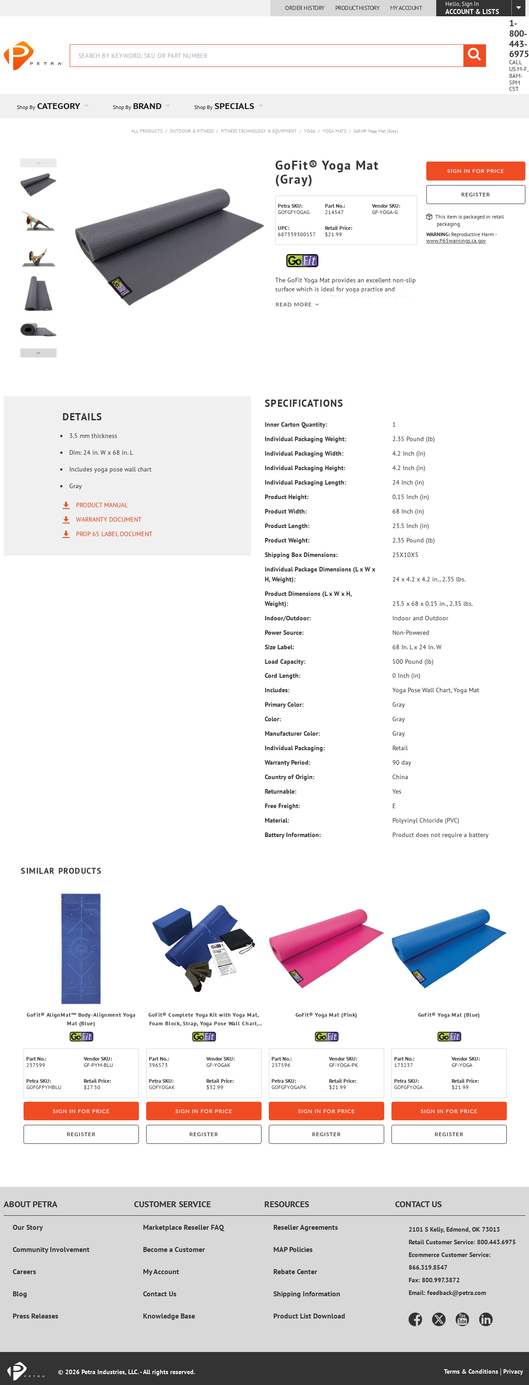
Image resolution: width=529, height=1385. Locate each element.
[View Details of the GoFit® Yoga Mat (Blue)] (449, 948)
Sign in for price (475, 170)
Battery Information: (293, 835)
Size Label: (279, 647)
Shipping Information (306, 1293)
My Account (406, 8)
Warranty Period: (287, 762)
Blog (20, 1293)
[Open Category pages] (91, 106)
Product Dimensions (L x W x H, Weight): (308, 599)
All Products (146, 131)
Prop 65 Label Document (114, 534)
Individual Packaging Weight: (305, 439)
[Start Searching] (474, 55)
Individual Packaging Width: (304, 453)
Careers (24, 1271)
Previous (38, 162)
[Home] (33, 55)
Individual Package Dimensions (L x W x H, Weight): (320, 574)
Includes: (277, 690)
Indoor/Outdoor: (288, 618)
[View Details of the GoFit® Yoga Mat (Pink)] (326, 948)
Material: (277, 820)
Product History (357, 8)
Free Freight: (282, 806)
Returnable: (280, 791)
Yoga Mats (334, 131)
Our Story (28, 1227)
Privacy (513, 1371)
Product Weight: (287, 540)
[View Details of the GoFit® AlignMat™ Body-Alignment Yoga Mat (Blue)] (81, 948)
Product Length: (287, 526)
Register (475, 194)
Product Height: (287, 497)
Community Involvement (51, 1249)
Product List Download (309, 1315)
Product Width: (286, 511)
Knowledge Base (169, 1315)
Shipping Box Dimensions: (301, 555)
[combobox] (278, 55)
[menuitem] (51, 106)
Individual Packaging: (295, 748)
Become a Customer (174, 1249)
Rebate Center (295, 1271)
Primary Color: (284, 704)
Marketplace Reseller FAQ (183, 1227)
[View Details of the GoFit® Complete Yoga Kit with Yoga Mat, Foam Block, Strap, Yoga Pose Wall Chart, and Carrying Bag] (204, 948)
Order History (304, 8)
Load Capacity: (285, 661)
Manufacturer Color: (292, 733)
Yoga (309, 131)
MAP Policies (293, 1249)
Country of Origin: (290, 777)
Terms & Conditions (471, 1371)
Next (38, 352)
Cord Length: (282, 675)
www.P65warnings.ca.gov (456, 240)
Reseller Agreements (305, 1227)
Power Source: (284, 632)
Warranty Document (109, 519)
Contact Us (159, 1293)
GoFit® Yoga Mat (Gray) (375, 131)
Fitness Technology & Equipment (259, 131)
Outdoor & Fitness (192, 131)
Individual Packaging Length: (305, 482)
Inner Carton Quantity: (296, 424)
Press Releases (35, 1315)
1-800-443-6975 (519, 38)
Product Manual (102, 505)
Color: (273, 719)
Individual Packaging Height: (305, 468)
